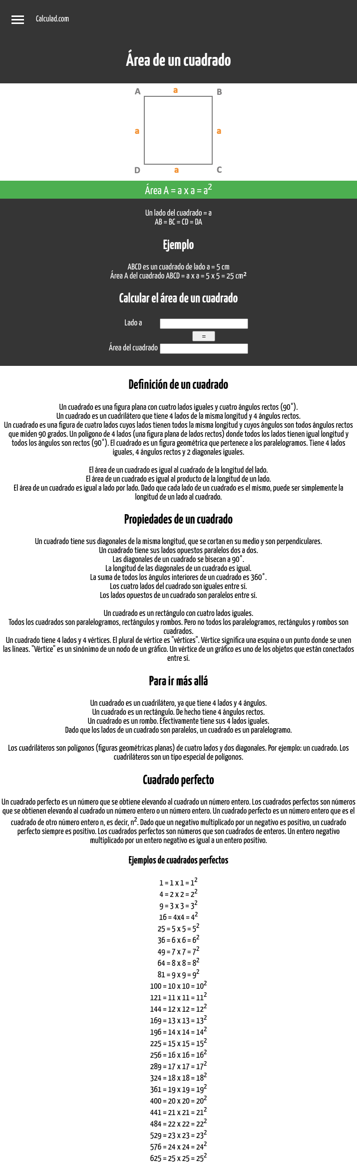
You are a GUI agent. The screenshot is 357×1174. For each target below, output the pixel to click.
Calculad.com (52, 19)
